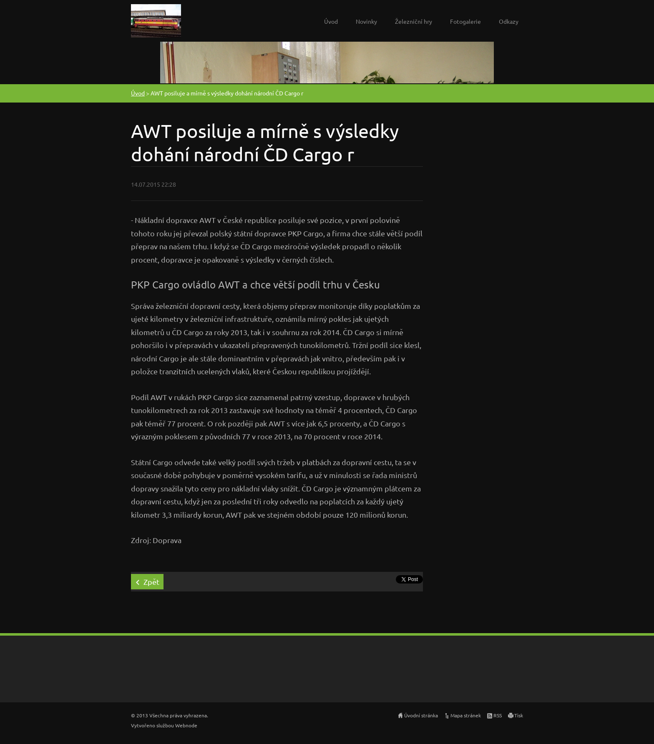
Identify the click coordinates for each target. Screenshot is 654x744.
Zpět (151, 581)
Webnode (186, 725)
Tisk (518, 715)
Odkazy (508, 21)
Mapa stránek (465, 715)
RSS (497, 715)
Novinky (366, 21)
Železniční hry (413, 21)
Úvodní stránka (421, 715)
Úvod (331, 21)
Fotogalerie (465, 21)
